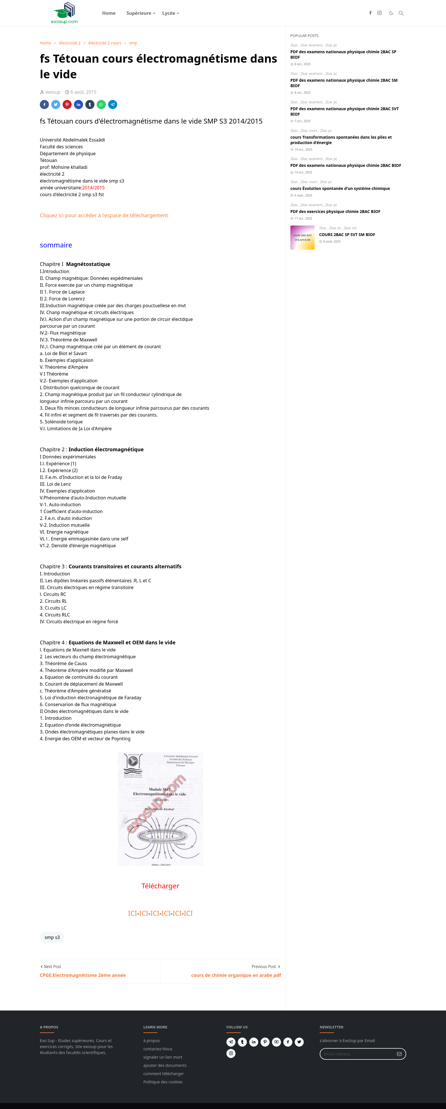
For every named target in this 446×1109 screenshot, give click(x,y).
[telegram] (231, 1042)
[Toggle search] (401, 13)
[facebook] (370, 13)
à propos (151, 1040)
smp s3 (52, 937)
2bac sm (350, 228)
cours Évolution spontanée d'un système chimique (340, 188)
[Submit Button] (399, 1054)
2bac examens (311, 45)
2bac (294, 45)
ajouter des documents (165, 1065)
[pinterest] (265, 1042)
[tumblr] (242, 1042)
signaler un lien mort (162, 1057)
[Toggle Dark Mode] (391, 13)
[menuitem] (109, 13)
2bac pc (331, 45)
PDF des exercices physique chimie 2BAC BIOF (335, 211)
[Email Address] (356, 1054)
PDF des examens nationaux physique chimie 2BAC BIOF (345, 165)
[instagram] (379, 13)
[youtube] (276, 1042)
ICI (132, 913)
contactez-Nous (157, 1048)
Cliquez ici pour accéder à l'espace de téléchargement (104, 215)
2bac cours (309, 130)
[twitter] (299, 1042)
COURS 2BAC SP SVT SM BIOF (347, 234)
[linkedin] (253, 1042)
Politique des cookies (163, 1082)
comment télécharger (163, 1073)
